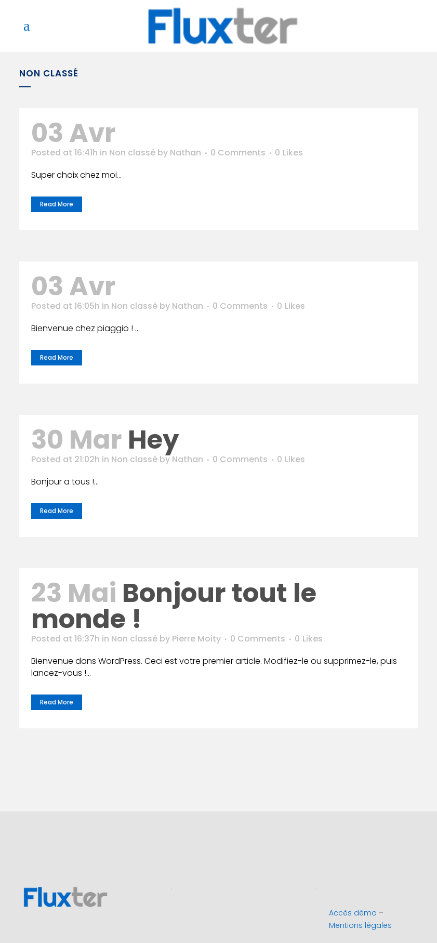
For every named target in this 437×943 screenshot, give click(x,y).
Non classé (132, 153)
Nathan (185, 153)
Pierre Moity (196, 639)
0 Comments (238, 153)
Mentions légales (360, 925)
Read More (56, 204)
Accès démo (353, 913)
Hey (153, 440)
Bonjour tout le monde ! (173, 606)
